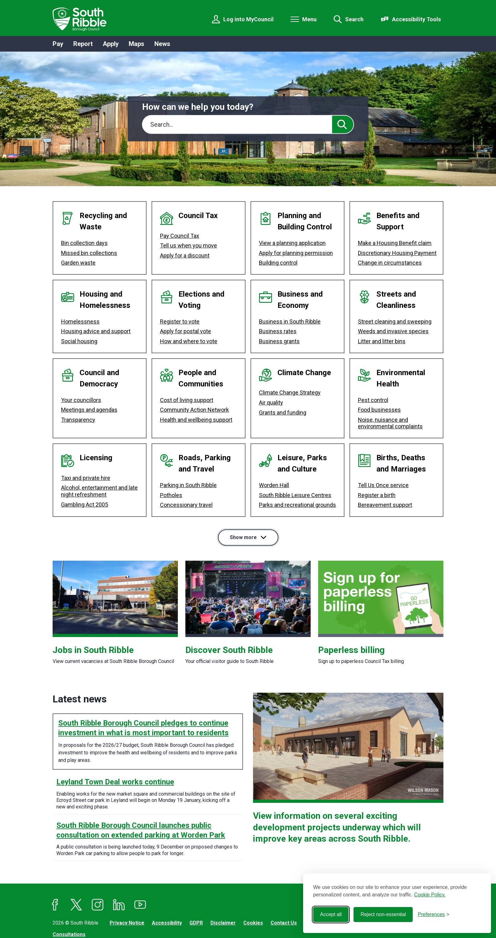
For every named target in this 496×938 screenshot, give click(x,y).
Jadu (110, 922)
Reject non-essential (383, 914)
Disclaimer (223, 899)
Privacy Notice (127, 899)
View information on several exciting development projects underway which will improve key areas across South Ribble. (337, 803)
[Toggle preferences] (433, 914)
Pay (58, 44)
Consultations (69, 911)
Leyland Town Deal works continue (115, 758)
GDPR (196, 899)
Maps (136, 44)
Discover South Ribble (229, 626)
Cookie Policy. (430, 894)
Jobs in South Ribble (93, 626)
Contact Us (284, 899)
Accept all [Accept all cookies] (331, 914)
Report (83, 44)
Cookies (253, 899)
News (162, 44)
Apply (111, 44)
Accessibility (167, 899)
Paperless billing (351, 626)
